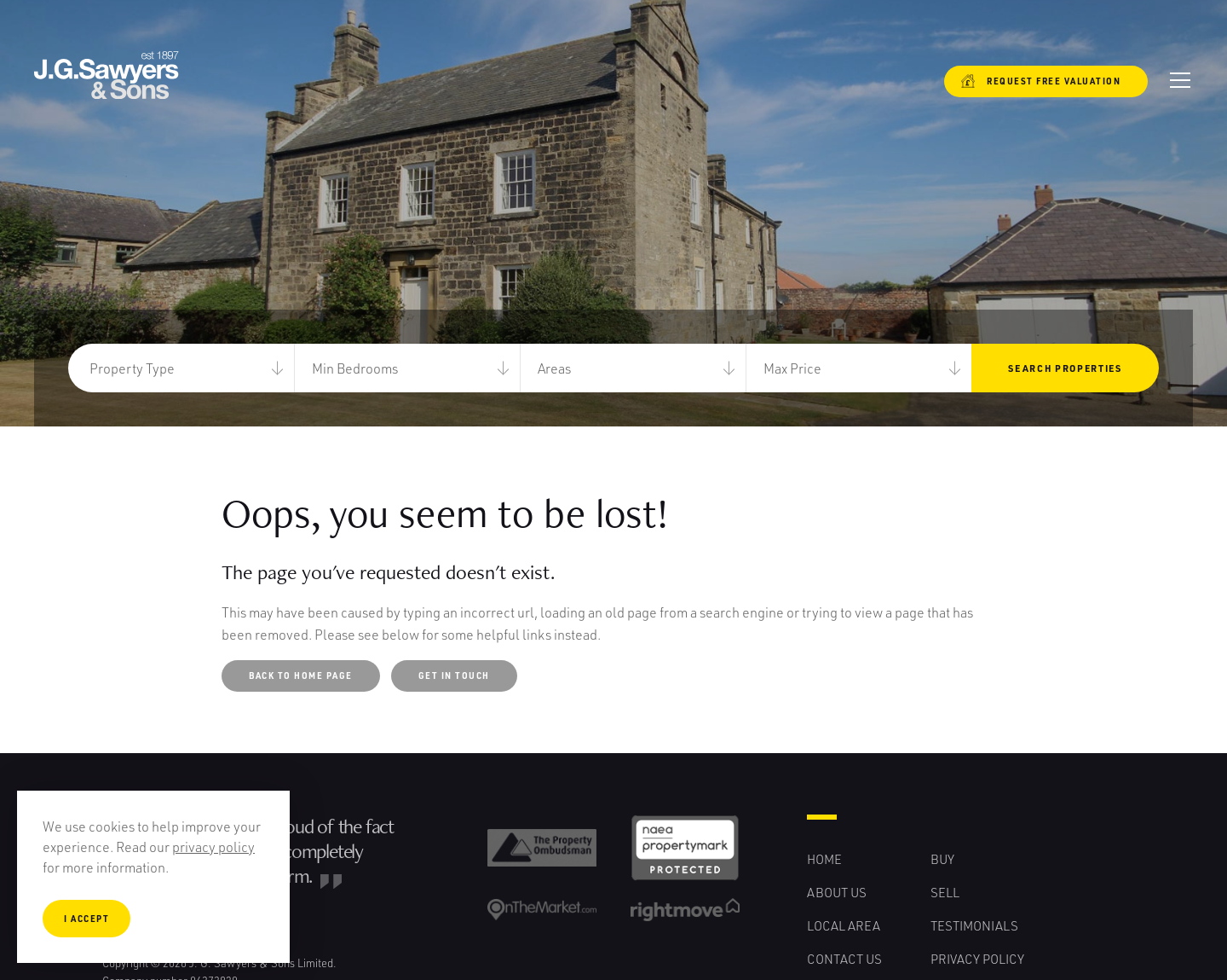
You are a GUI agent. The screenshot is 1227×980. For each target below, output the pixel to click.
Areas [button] (554, 368)
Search (1064, 368)
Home (824, 858)
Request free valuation (1040, 81)
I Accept (86, 919)
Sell (944, 892)
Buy (942, 858)
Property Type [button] (132, 368)
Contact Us (844, 958)
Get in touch (454, 675)
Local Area (843, 925)
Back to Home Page (301, 675)
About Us (837, 892)
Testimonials (974, 925)
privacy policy (213, 846)
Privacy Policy (977, 958)
